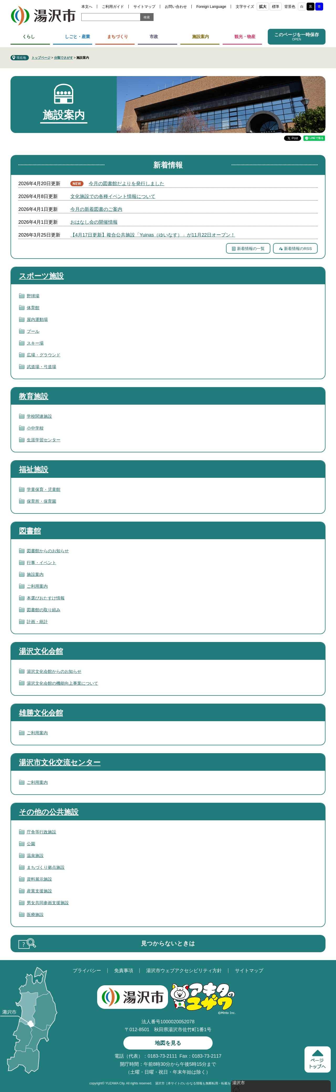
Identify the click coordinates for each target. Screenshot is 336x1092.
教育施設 (33, 396)
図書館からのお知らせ (48, 551)
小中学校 (35, 428)
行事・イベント (41, 562)
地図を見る (168, 1043)
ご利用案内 (37, 586)
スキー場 (35, 343)
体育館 (33, 308)
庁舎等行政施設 (41, 832)
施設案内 (200, 36)
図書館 (30, 531)
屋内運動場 (37, 319)
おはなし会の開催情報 (94, 222)
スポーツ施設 (41, 276)
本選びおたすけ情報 (46, 598)
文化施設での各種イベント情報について (112, 196)
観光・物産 (244, 36)
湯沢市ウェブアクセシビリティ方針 (184, 970)
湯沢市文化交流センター (60, 762)
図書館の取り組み (43, 610)
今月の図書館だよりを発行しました (126, 183)
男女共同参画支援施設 (48, 903)
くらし (28, 36)
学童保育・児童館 (43, 489)
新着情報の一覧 (251, 248)
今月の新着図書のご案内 (96, 209)
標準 (275, 6)
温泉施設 (35, 855)
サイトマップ (144, 6)
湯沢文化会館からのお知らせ (54, 671)
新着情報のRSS (298, 248)
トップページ (41, 58)
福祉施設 (33, 469)
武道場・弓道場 (41, 367)
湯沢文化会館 (41, 651)
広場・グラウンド (43, 355)
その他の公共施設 (48, 812)
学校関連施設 (39, 416)
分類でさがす (63, 58)
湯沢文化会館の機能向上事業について (62, 683)
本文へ (86, 6)
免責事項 (123, 970)
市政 (154, 36)
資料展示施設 (39, 879)
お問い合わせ (176, 6)
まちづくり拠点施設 (46, 867)
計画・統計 (37, 621)
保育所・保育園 (41, 501)
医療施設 (35, 914)
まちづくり (117, 36)
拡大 (262, 6)
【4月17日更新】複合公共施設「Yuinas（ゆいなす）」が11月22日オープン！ (152, 235)
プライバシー (87, 970)
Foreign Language (211, 6)
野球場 (33, 296)
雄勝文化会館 (41, 713)
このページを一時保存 (296, 34)
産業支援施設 (39, 891)
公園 (31, 844)
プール (33, 331)
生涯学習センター (43, 440)
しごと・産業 (77, 36)
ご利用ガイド (113, 6)
